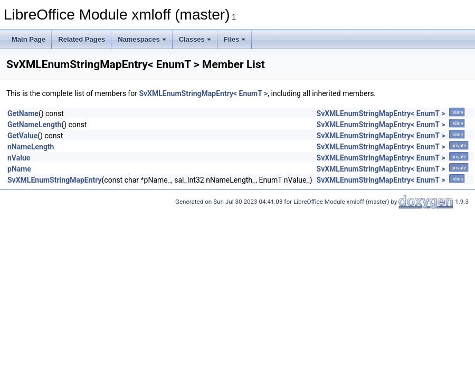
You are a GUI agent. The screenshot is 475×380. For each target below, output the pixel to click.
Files (235, 39)
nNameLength (30, 146)
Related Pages (81, 39)
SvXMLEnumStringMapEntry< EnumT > (203, 93)
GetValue (22, 135)
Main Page (28, 39)
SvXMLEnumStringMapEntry (54, 180)
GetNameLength (34, 124)
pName (19, 169)
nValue (18, 158)
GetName (23, 113)
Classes (195, 39)
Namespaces (142, 39)
